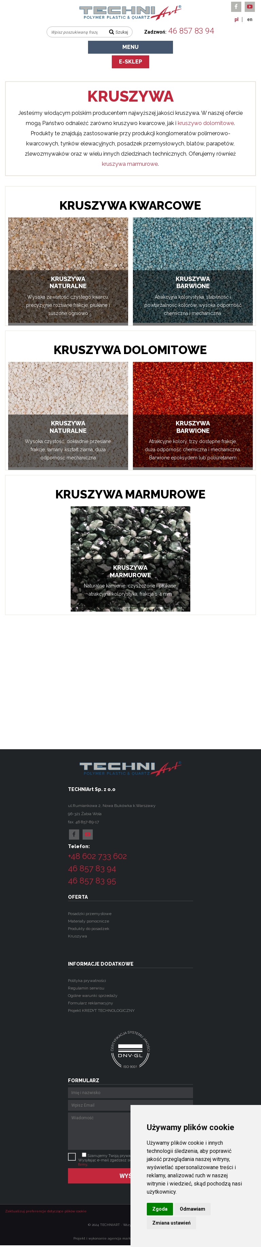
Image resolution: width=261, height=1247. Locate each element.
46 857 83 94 (191, 31)
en (250, 19)
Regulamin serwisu (86, 988)
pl (236, 19)
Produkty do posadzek (88, 928)
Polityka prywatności (87, 980)
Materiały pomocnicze (88, 921)
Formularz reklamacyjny (90, 1003)
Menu (130, 47)
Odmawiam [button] (192, 1209)
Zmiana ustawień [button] (171, 1223)
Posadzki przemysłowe (89, 913)
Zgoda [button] (160, 1209)
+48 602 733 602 (97, 856)
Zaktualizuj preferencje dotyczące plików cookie (46, 1211)
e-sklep (130, 61)
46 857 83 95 (92, 880)
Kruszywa (77, 936)
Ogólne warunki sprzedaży (93, 995)
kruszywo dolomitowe (206, 123)
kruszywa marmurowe (130, 164)
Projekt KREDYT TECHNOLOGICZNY (101, 1010)
